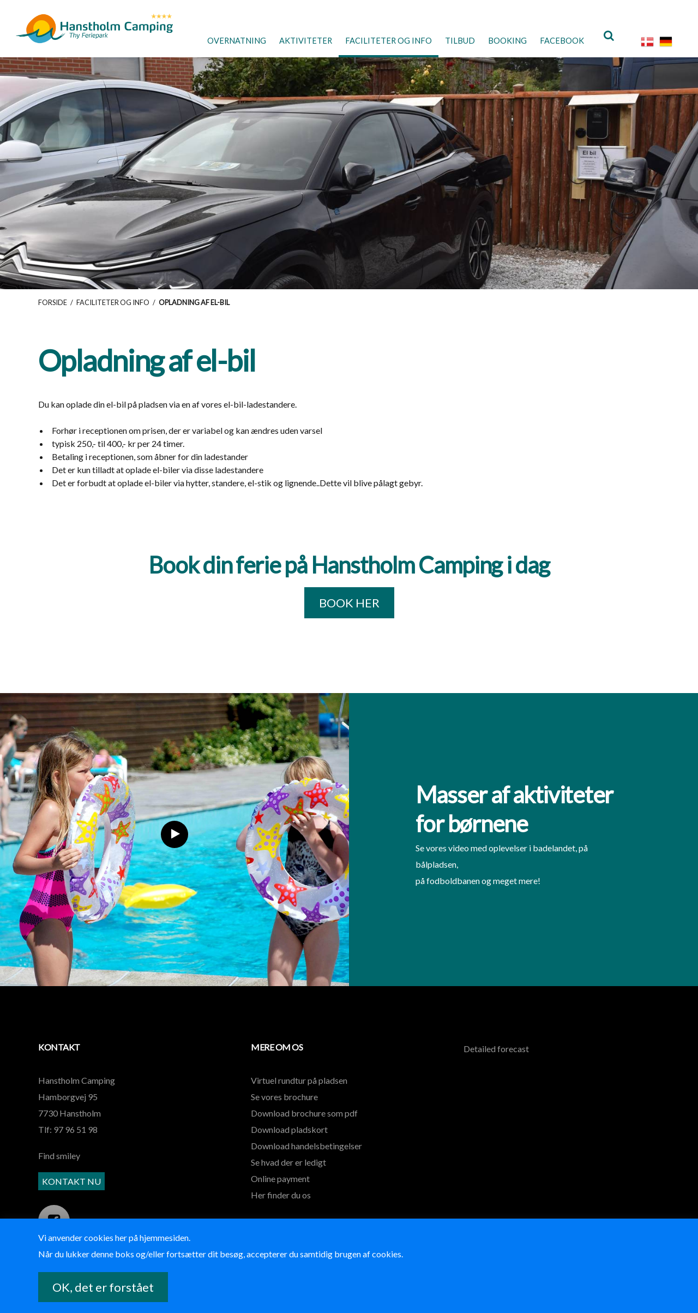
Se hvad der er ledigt (288, 1167)
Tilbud (450, 40)
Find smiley (59, 1161)
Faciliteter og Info (375, 40)
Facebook (558, 40)
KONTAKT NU (71, 1187)
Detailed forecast (496, 1054)
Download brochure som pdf (304, 1118)
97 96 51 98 (75, 1135)
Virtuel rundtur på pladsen (299, 1086)
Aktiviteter (287, 40)
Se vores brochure (284, 1102)
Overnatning (213, 40)
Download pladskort (289, 1135)
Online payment (280, 1184)
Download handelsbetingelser (306, 1151)
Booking (500, 40)
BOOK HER (349, 608)
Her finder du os (281, 1200)
